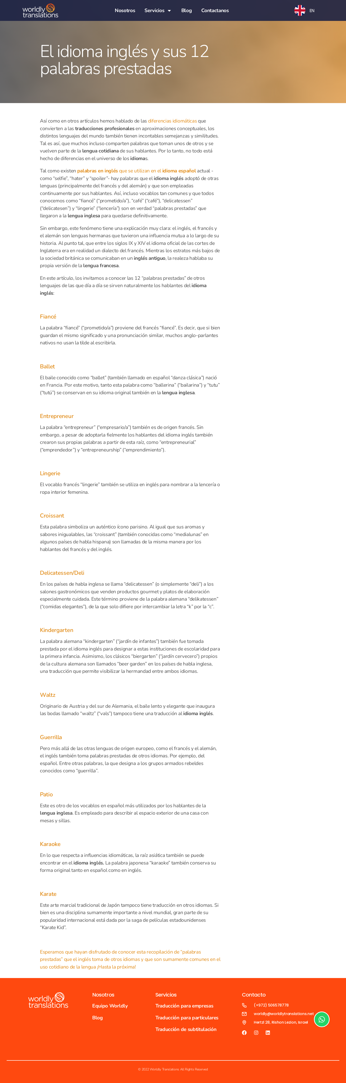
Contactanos (215, 10)
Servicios (158, 10)
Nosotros (125, 10)
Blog (186, 10)
